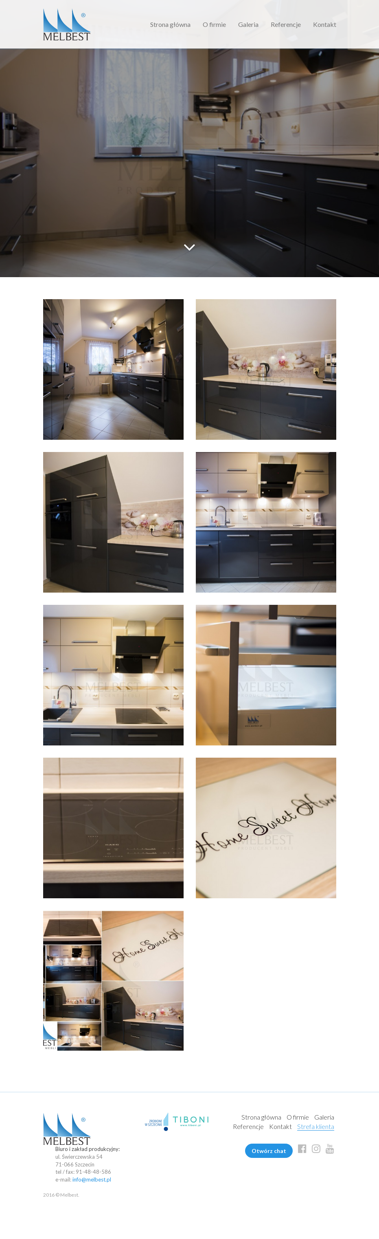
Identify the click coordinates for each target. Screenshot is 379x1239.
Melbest (67, 24)
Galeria (248, 24)
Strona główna (170, 24)
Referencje (286, 24)
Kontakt (324, 24)
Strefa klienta (315, 1126)
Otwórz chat (269, 1150)
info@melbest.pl (91, 1179)
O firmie (214, 24)
